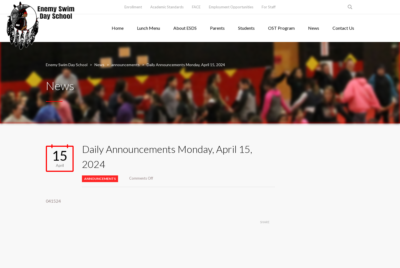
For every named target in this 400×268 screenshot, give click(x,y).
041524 (53, 201)
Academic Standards (167, 7)
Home (118, 28)
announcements (100, 179)
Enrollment (133, 7)
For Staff (269, 7)
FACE (196, 7)
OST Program (281, 28)
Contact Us (343, 28)
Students (246, 28)
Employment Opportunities (231, 7)
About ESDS (185, 28)
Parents (217, 28)
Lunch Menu (148, 28)
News (313, 28)
